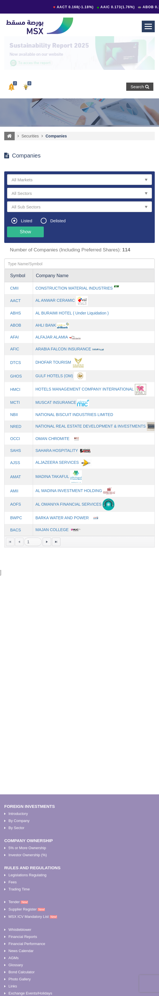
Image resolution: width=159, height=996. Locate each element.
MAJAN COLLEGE (51, 529)
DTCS (15, 362)
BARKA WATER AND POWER (62, 517)
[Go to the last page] (56, 542)
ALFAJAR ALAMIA (51, 337)
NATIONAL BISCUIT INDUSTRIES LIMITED (74, 414)
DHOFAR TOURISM (53, 362)
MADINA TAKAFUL (52, 476)
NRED (15, 426)
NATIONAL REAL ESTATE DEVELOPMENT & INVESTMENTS (90, 426)
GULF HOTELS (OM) (54, 376)
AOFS (15, 504)
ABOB (15, 325)
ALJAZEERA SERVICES (57, 462)
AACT (15, 300)
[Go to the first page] (10, 542)
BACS (15, 530)
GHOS (16, 376)
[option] (79, 53)
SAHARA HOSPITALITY (56, 450)
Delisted (58, 221)
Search (139, 86)
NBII (14, 414)
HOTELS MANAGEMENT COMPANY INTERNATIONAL (84, 389)
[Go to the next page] (47, 542)
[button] (11, 87)
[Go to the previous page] (19, 542)
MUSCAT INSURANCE (55, 402)
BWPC (16, 518)
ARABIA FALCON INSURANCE (63, 349)
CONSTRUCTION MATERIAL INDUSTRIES (74, 288)
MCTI (15, 402)
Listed (26, 221)
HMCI (15, 389)
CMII (14, 288)
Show (25, 231)
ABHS (15, 313)
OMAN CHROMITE (52, 438)
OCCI (15, 438)
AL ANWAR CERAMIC (55, 300)
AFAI (14, 337)
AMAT (15, 477)
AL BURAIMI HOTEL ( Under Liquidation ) (72, 313)
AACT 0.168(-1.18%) (75, 7)
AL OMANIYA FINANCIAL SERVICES (68, 504)
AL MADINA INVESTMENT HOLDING (68, 490)
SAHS (15, 450)
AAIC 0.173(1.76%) (118, 7)
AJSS (15, 462)
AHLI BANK (45, 325)
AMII (14, 491)
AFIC (14, 349)
